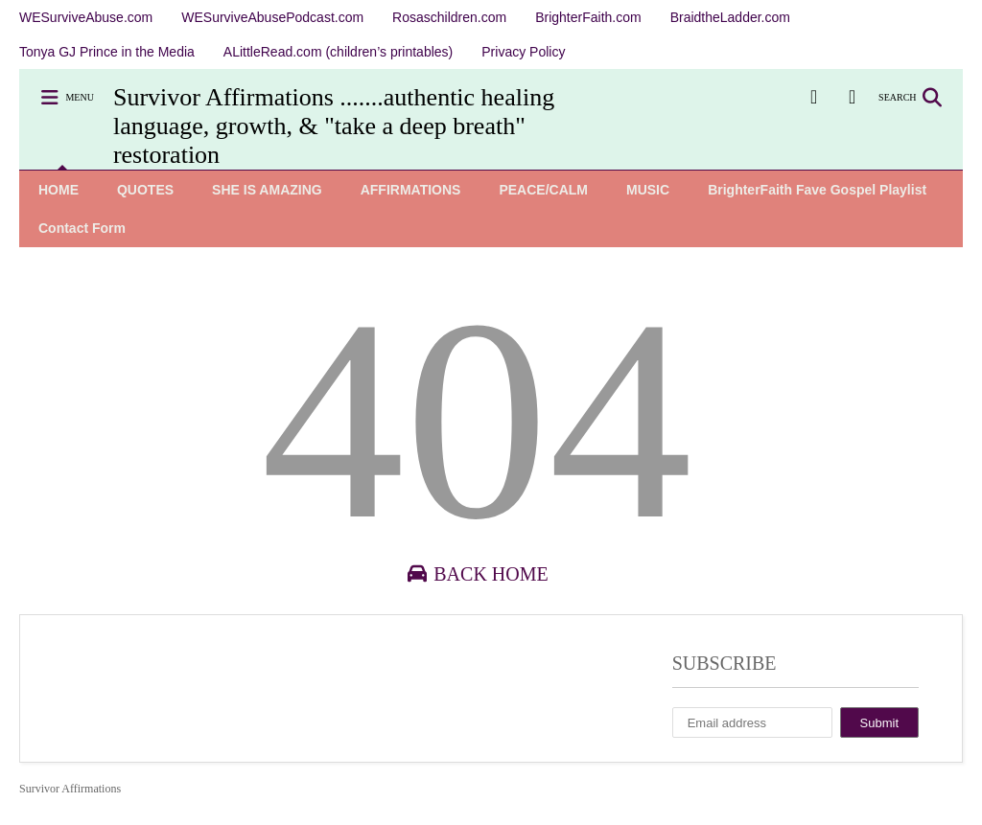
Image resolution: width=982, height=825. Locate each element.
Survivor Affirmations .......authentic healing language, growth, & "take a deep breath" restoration (333, 126)
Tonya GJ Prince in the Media (107, 51)
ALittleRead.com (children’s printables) (338, 51)
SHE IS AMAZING (267, 189)
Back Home (476, 573)
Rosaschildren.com (449, 17)
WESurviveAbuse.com (85, 17)
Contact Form (82, 228)
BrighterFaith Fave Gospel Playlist (817, 189)
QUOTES (145, 189)
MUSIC (647, 189)
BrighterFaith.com (588, 17)
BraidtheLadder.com (730, 17)
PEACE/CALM (543, 189)
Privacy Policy (523, 51)
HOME (58, 189)
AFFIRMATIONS (411, 189)
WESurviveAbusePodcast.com (272, 17)
